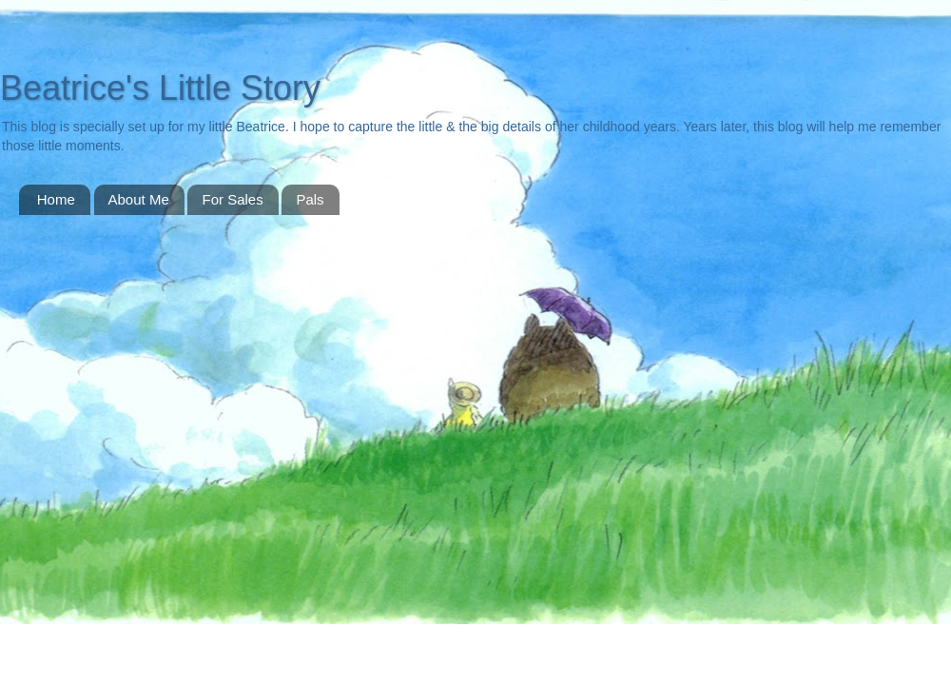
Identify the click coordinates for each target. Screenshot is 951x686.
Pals (309, 199)
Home (56, 199)
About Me (138, 199)
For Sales (232, 199)
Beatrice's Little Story (160, 88)
